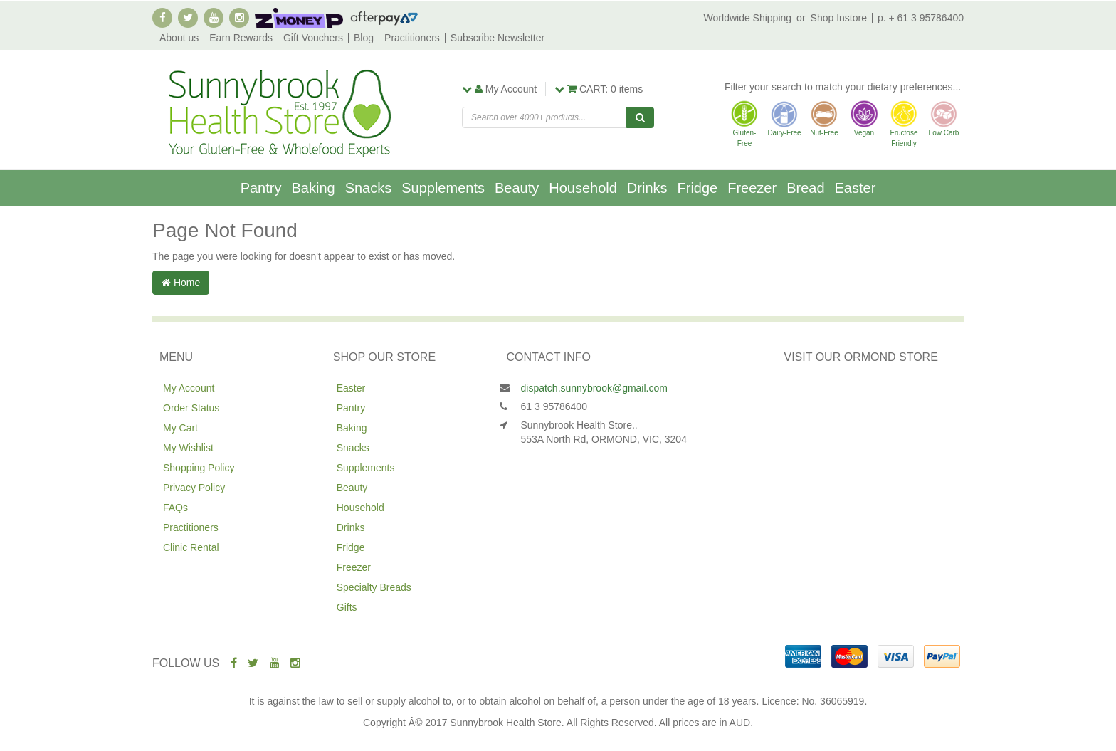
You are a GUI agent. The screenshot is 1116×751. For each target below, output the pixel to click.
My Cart (180, 428)
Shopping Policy (198, 467)
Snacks (368, 188)
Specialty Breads (374, 587)
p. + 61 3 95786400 (921, 18)
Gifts (347, 607)
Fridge (698, 188)
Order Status (191, 408)
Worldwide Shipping (747, 18)
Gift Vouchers (313, 38)
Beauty (517, 188)
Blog (364, 38)
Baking (313, 188)
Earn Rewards (241, 38)
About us (179, 38)
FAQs (175, 507)
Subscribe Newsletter (497, 38)
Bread (805, 188)
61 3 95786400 (554, 406)
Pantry (261, 188)
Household (583, 188)
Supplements (443, 188)
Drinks (647, 188)
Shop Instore (839, 18)
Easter (855, 188)
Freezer (752, 188)
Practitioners (412, 38)
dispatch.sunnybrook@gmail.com (594, 388)
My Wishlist (188, 447)
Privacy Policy (194, 487)
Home (181, 282)
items (598, 89)
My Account (188, 388)
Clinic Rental (191, 547)
